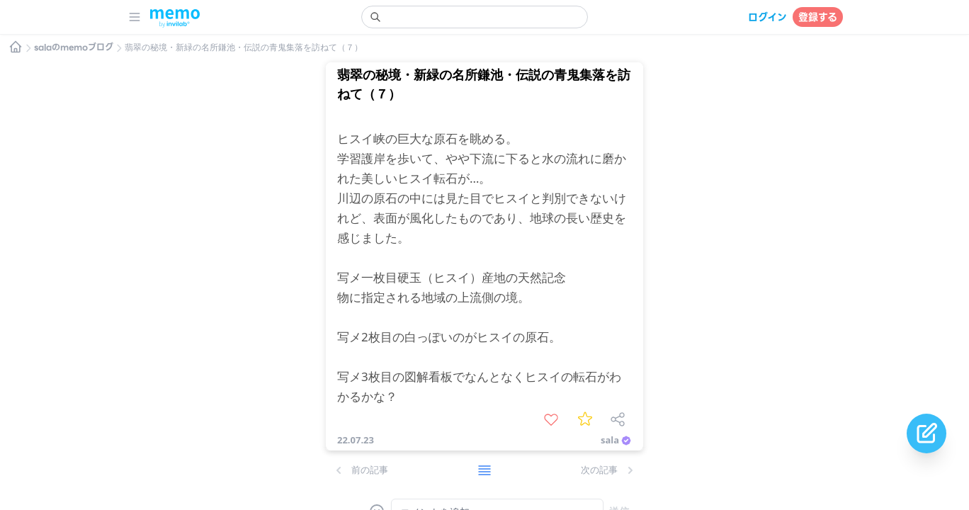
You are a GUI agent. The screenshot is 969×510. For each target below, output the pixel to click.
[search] (474, 17)
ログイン (767, 17)
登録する (817, 17)
